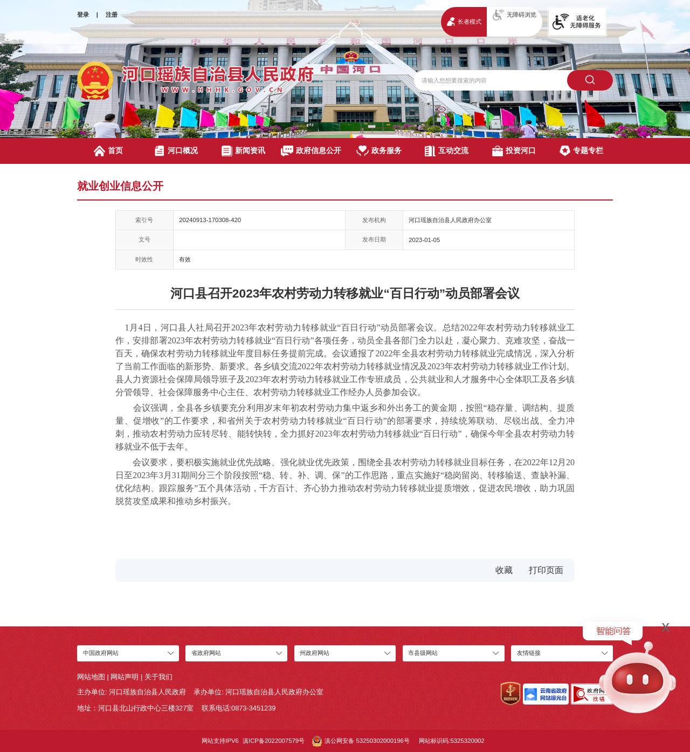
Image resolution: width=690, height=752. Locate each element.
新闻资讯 (243, 151)
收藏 (504, 570)
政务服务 (379, 151)
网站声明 (125, 677)
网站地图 (91, 677)
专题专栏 (581, 151)
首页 (108, 151)
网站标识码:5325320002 (451, 740)
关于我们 (158, 677)
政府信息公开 (311, 151)
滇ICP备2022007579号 (274, 740)
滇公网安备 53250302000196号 (361, 741)
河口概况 (176, 151)
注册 (112, 14)
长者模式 (464, 21)
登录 (83, 14)
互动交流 (446, 151)
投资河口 (514, 151)
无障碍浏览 (514, 15)
